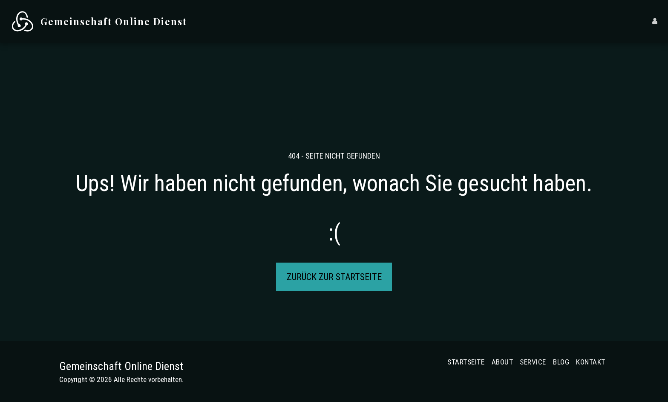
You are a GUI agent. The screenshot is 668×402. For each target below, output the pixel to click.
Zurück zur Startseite (334, 277)
